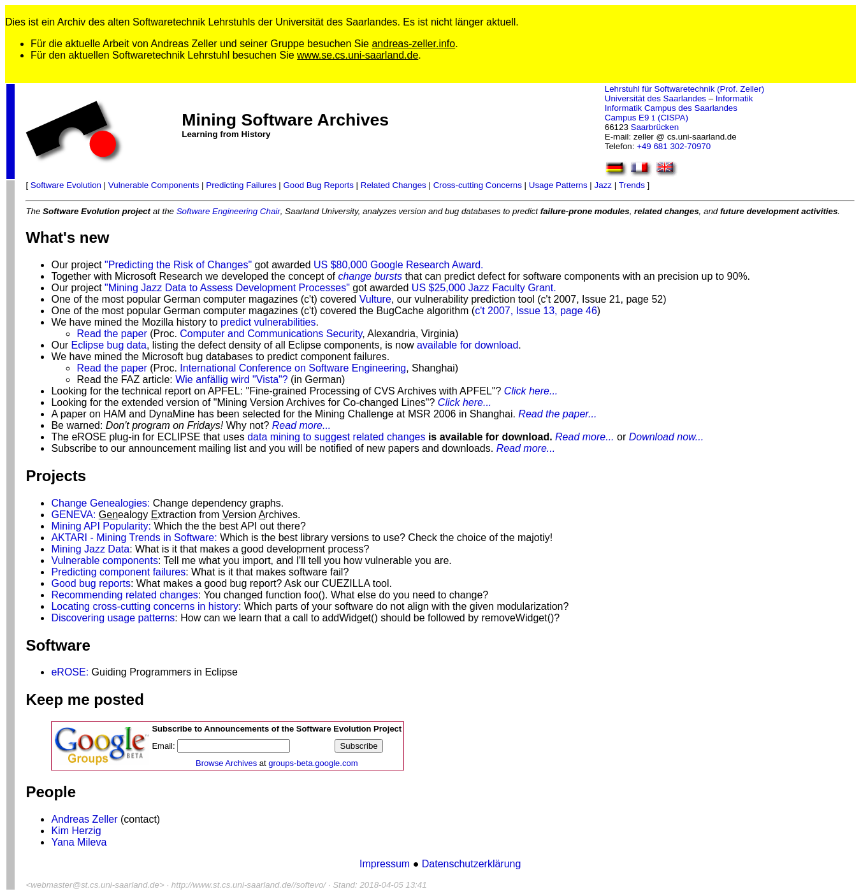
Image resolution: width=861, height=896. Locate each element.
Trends (632, 185)
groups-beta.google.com (313, 763)
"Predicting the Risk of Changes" (178, 264)
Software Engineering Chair (228, 211)
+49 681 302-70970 (674, 146)
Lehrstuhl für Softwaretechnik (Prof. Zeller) (684, 89)
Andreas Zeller (84, 819)
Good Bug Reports (319, 185)
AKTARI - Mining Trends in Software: (134, 537)
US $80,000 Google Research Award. (399, 264)
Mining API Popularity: (101, 526)
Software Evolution (66, 185)
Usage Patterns (558, 185)
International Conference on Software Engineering (293, 368)
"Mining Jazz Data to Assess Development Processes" (227, 287)
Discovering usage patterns (113, 617)
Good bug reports (91, 583)
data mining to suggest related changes (336, 436)
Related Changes (393, 185)
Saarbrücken (655, 127)
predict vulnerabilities (268, 322)
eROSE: (70, 672)
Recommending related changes (124, 594)
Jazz (603, 185)
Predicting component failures (118, 572)
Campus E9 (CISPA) (646, 117)
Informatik (734, 98)
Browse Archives (226, 763)
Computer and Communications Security (271, 333)
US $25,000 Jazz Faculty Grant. (484, 287)
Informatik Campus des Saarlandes (671, 108)
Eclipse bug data (109, 345)
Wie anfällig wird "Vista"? (231, 379)
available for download (467, 345)
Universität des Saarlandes (655, 98)
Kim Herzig (76, 830)
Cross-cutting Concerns (477, 185)
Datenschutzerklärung (471, 863)
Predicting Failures (241, 185)
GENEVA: (73, 514)
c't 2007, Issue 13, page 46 (536, 310)
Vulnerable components (104, 560)
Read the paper (111, 333)
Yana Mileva (78, 842)
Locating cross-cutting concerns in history (144, 606)
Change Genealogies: (100, 503)
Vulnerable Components (153, 185)
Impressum (386, 863)
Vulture (375, 299)
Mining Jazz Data (90, 549)
